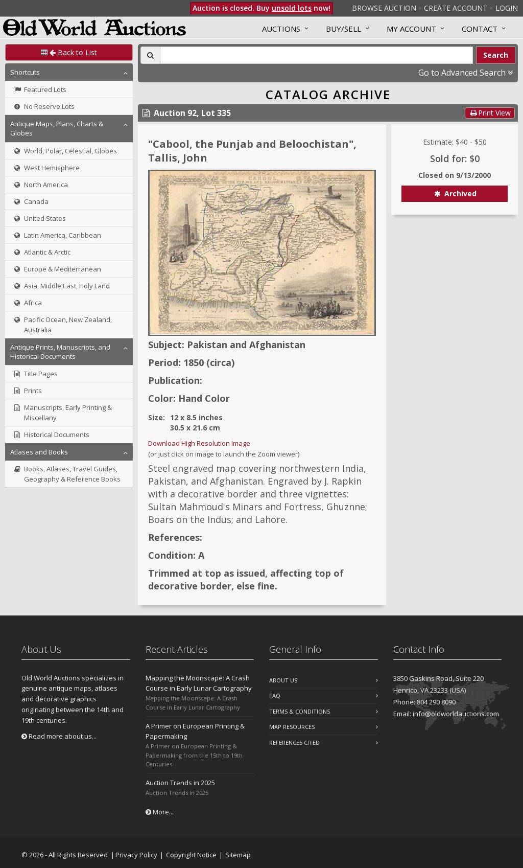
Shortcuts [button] (25, 72)
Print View (490, 113)
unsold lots (292, 8)
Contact (479, 29)
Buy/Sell (343, 29)
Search (495, 55)
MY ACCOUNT (411, 29)
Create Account (455, 8)
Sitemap (238, 854)
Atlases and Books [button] (39, 451)
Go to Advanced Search (465, 72)
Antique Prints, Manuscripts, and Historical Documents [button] (60, 351)
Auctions (281, 29)
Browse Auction (384, 8)
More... (160, 811)
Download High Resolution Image (199, 443)
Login (506, 8)
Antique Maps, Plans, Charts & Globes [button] (56, 128)
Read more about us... (59, 736)
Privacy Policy (136, 854)
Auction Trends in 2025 (180, 782)
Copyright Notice (191, 854)
